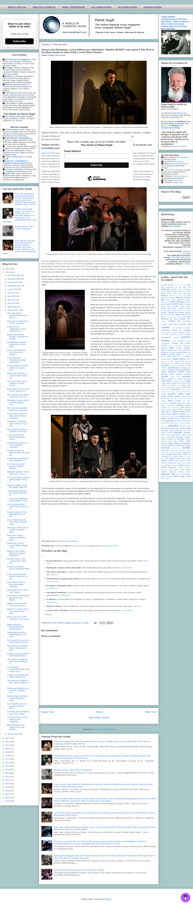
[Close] (132, 136)
